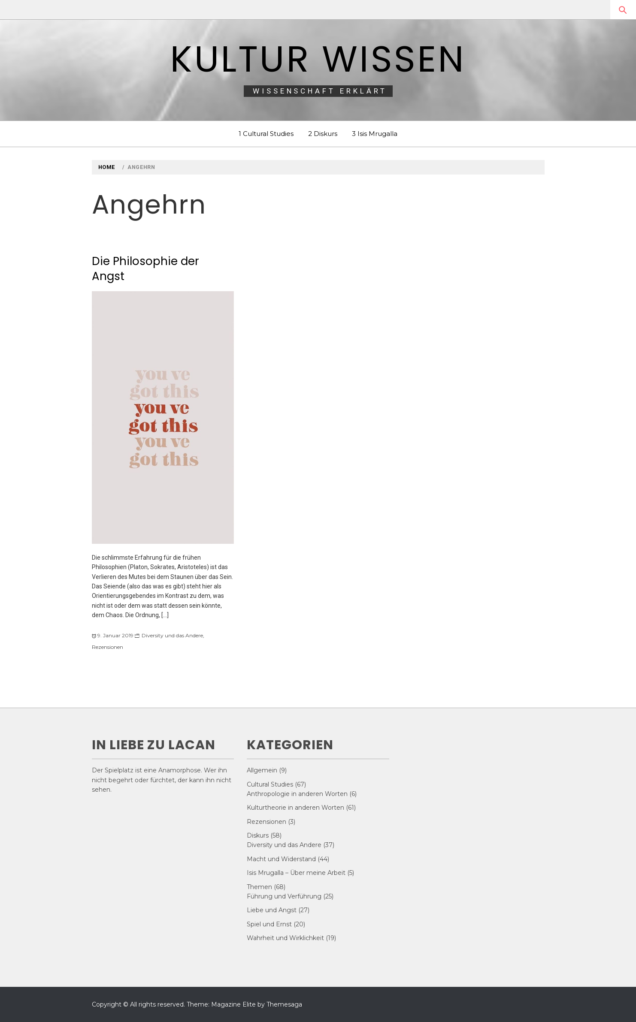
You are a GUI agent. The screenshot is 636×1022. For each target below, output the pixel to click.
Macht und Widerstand (281, 859)
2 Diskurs (322, 134)
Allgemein (262, 770)
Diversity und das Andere (172, 635)
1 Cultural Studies (266, 134)
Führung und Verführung (284, 896)
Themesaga (284, 1004)
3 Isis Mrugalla (374, 134)
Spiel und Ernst (269, 924)
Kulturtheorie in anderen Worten (295, 807)
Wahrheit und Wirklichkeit (285, 938)
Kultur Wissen (318, 58)
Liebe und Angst (272, 910)
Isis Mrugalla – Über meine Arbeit (296, 873)
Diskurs (258, 835)
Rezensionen (107, 647)
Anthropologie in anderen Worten (297, 794)
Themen (259, 887)
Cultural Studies (270, 784)
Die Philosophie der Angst (145, 268)
